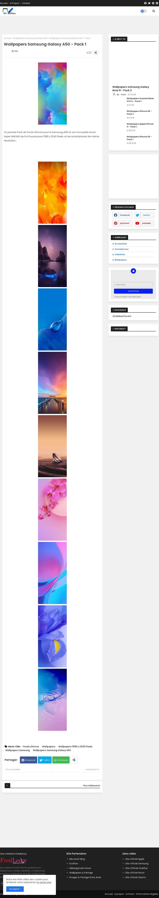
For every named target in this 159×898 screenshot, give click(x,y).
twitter (146, 215)
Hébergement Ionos (80, 868)
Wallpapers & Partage (81, 872)
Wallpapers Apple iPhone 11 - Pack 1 (140, 125)
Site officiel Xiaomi (135, 877)
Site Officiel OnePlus (136, 868)
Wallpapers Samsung (17, 750)
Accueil (3, 3)
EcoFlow (73, 863)
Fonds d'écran (31, 746)
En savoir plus (44, 882)
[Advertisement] (79, 25)
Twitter (46, 760)
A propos (14, 3)
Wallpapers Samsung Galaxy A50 (30, 38)
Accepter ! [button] (15, 889)
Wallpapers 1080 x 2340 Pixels (75, 746)
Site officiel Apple (134, 859)
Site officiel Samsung (136, 863)
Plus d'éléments (91, 785)
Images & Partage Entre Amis (85, 877)
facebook (125, 215)
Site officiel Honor (135, 872)
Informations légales (147, 894)
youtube (146, 223)
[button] (154, 11)
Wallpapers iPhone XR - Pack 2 (139, 112)
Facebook (30, 760)
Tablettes (120, 254)
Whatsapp (62, 760)
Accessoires (121, 243)
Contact (26, 3)
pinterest (124, 223)
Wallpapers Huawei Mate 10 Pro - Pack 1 (140, 100)
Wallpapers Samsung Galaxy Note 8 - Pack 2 (130, 88)
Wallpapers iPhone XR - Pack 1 (139, 138)
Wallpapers (48, 746)
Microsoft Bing (77, 859)
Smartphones (121, 249)
